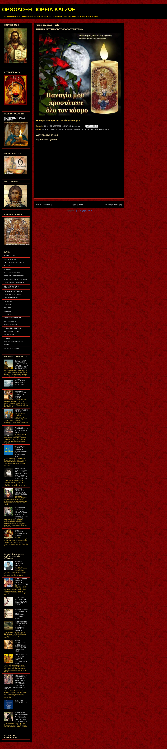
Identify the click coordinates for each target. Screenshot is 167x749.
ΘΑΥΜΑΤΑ (7, 311)
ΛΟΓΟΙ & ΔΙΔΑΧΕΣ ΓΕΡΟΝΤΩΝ (14, 276)
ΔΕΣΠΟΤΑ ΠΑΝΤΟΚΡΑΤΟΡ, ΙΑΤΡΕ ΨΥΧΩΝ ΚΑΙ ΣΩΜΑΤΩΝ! (21, 532)
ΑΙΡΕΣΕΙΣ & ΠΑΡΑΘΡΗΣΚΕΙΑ (13, 341)
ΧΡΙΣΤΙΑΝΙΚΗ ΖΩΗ (10, 321)
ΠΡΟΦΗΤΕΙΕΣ (8, 314)
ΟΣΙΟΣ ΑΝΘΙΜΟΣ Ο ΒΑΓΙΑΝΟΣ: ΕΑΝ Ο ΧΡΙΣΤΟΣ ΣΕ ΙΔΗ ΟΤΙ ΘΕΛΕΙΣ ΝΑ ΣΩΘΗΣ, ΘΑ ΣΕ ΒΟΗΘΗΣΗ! (21, 626)
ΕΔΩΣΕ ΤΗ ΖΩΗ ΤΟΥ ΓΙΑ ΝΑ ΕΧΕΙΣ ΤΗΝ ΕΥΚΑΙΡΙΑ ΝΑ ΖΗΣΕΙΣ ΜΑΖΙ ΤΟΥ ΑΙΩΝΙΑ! (20, 601)
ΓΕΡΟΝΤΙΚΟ (8, 304)
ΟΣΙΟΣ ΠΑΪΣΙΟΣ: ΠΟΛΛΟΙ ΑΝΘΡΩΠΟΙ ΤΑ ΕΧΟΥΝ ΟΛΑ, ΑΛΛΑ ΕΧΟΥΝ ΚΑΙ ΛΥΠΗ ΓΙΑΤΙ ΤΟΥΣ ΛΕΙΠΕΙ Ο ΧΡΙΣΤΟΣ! (21, 717)
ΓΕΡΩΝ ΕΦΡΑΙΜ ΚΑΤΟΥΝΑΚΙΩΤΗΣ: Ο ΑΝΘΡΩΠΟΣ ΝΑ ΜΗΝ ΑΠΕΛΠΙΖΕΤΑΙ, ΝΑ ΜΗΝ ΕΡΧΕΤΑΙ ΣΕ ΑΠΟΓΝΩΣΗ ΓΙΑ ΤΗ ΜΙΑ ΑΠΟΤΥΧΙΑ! (21, 473)
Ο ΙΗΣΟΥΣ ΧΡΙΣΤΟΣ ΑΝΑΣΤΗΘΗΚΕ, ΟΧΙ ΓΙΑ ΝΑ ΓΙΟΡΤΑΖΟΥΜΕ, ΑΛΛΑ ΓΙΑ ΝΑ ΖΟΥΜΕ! (21, 614)
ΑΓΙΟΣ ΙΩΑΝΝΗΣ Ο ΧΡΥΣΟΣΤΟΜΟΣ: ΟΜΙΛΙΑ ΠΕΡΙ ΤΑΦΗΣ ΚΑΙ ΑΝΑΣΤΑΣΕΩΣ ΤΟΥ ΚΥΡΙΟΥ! (21, 659)
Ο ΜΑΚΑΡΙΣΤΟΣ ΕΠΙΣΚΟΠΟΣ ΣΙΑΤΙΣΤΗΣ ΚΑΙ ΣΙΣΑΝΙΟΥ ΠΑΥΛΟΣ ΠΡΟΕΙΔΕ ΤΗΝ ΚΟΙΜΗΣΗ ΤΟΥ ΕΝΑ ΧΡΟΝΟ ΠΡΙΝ (21, 513)
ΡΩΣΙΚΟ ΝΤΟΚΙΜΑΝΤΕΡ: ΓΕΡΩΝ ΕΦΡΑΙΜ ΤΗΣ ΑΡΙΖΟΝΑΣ (20, 381)
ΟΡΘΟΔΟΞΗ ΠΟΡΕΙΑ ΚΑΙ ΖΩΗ (39, 9)
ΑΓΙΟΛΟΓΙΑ (7, 269)
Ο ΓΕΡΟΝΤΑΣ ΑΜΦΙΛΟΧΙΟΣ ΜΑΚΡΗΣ (19, 563)
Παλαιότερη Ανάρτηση (113, 204)
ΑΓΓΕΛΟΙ (7, 266)
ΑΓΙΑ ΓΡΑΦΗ (8, 308)
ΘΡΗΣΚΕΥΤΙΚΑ (9, 335)
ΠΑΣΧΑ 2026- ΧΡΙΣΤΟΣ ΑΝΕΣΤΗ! (21, 701)
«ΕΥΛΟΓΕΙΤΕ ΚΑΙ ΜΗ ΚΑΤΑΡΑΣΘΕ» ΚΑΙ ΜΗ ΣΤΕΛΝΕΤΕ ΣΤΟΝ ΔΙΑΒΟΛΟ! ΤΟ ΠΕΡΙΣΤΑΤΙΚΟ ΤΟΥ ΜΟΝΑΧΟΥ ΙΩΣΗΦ (21, 365)
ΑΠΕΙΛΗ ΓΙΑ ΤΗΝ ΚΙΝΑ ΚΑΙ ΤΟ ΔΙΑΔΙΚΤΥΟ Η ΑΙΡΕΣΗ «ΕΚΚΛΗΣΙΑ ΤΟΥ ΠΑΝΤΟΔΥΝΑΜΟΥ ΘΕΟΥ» (21, 451)
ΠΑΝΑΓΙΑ (59, 129)
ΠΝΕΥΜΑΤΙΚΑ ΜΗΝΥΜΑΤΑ (12, 328)
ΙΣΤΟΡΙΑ (7, 338)
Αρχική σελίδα (78, 204)
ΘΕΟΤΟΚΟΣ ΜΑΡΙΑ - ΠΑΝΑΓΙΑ (14, 262)
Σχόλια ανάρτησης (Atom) (83, 211)
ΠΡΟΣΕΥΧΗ (85, 129)
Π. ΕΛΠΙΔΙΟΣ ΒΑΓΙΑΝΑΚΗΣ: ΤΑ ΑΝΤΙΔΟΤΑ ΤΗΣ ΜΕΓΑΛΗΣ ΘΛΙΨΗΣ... (20, 394)
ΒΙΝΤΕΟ (6, 345)
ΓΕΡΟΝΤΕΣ (8, 301)
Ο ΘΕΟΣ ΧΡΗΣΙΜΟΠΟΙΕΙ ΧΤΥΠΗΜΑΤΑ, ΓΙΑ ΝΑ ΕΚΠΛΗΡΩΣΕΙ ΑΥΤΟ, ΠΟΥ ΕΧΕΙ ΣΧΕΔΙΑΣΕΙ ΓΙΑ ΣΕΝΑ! (20, 646)
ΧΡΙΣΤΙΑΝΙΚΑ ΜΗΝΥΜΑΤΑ (99, 129)
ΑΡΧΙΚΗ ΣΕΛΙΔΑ (9, 256)
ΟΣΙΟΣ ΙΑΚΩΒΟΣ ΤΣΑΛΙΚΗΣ (13, 294)
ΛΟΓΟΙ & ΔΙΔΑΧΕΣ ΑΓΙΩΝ (12, 272)
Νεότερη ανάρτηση (44, 204)
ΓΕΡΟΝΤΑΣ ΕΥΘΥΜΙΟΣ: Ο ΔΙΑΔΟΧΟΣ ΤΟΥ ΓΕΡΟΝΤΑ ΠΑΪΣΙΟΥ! (21, 491)
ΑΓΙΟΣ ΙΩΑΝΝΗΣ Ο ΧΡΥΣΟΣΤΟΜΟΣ (16, 279)
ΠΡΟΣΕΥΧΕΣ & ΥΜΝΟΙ (72, 129)
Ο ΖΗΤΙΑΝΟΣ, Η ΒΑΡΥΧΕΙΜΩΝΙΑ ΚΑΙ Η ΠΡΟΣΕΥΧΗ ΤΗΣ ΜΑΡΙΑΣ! (21, 429)
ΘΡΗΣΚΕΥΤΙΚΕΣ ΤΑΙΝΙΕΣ (12, 348)
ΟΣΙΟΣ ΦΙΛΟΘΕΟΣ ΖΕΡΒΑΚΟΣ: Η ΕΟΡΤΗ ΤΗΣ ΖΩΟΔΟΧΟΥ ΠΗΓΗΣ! (21, 581)
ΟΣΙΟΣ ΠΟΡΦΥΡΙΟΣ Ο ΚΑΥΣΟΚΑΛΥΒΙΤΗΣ (11, 287)
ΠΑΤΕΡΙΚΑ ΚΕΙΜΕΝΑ (11, 298)
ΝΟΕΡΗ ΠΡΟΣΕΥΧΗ (10, 324)
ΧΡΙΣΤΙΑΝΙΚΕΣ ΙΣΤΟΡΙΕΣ (12, 331)
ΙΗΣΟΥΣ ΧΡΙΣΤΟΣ (10, 259)
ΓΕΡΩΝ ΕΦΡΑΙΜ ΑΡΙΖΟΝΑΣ (13, 291)
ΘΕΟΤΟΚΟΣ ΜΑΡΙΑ (48, 129)
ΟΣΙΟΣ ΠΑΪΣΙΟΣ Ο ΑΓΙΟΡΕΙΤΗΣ (14, 282)
